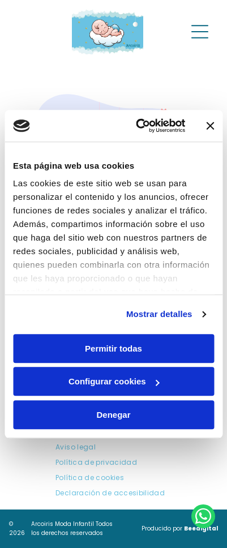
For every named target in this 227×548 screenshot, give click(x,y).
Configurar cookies (114, 381)
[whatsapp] (203, 517)
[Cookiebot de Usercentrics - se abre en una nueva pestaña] (139, 125)
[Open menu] (199, 31)
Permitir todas (113, 348)
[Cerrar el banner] (210, 126)
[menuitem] (75, 447)
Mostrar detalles (159, 314)
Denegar (113, 414)
